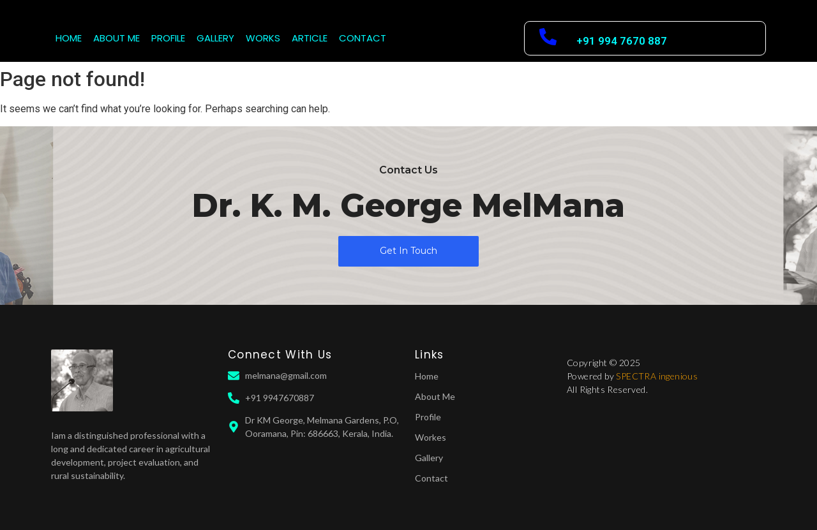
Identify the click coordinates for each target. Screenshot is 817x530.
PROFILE (168, 38)
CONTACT (362, 38)
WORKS (263, 38)
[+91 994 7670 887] (548, 38)
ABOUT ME (116, 38)
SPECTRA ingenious (657, 376)
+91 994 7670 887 (621, 40)
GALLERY (215, 38)
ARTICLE (309, 38)
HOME (69, 38)
